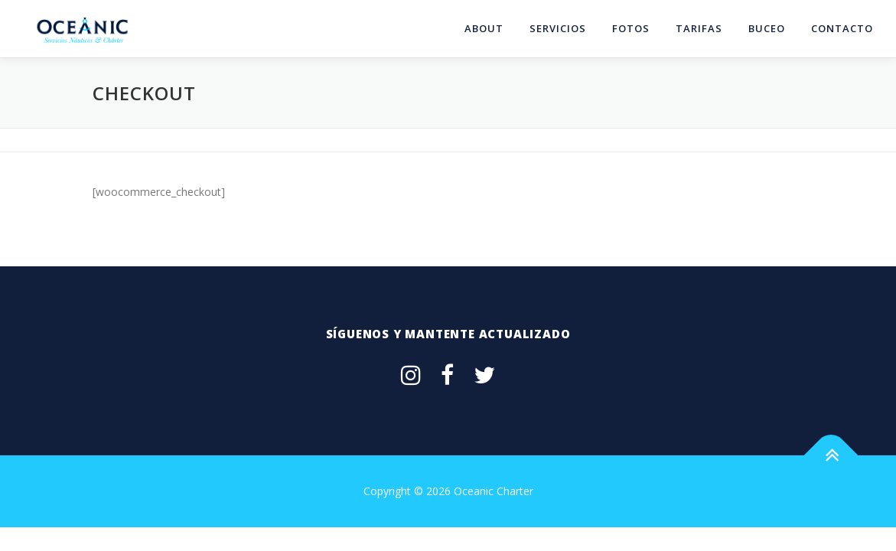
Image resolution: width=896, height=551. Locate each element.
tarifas (699, 28)
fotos (631, 28)
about (483, 28)
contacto (842, 28)
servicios (557, 28)
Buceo (766, 28)
